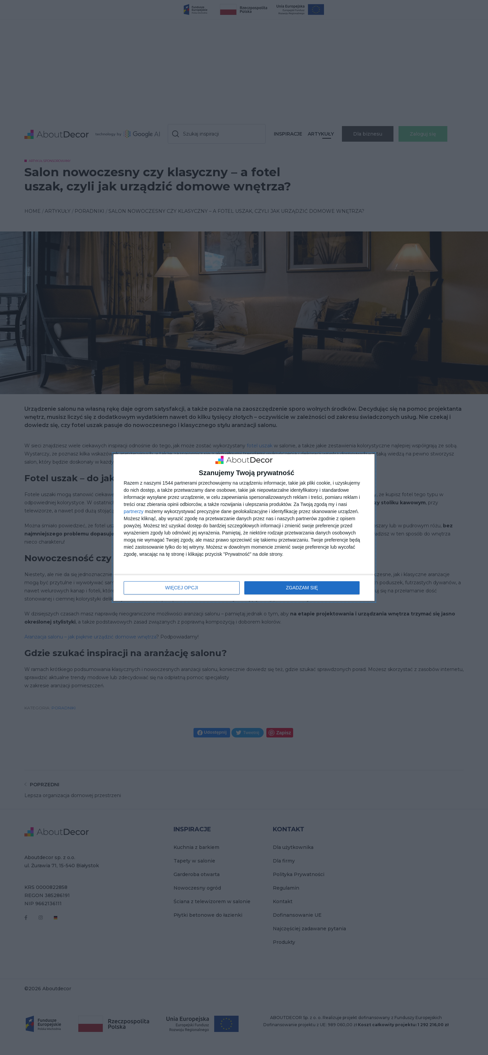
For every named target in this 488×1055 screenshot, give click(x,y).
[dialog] (244, 527)
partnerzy (133, 511)
